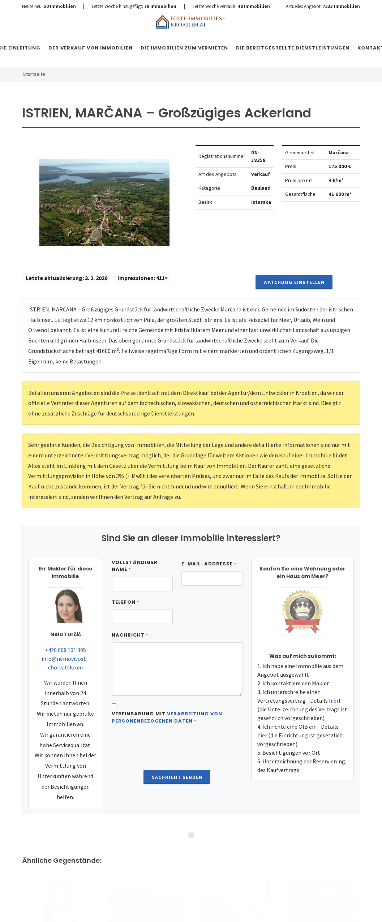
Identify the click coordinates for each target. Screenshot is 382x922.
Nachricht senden (176, 777)
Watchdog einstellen (294, 282)
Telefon (125, 602)
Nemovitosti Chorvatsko (208, 909)
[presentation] (177, 748)
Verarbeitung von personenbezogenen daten (167, 717)
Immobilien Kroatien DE (151, 909)
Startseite (34, 74)
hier (334, 700)
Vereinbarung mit (167, 717)
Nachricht (130, 635)
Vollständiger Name (135, 566)
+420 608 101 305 (65, 650)
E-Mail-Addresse (208, 563)
